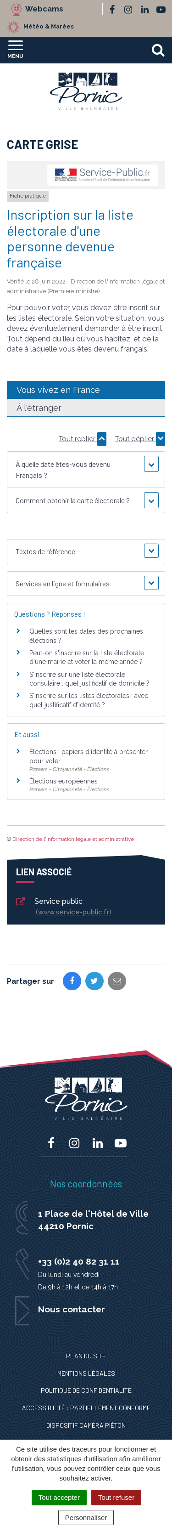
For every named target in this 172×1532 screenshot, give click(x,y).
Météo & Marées (48, 26)
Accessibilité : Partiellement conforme (86, 1408)
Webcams (44, 9)
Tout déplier (140, 439)
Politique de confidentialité (86, 1390)
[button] (86, 470)
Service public (63, 907)
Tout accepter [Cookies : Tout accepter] (59, 1497)
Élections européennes (63, 781)
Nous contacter (71, 1309)
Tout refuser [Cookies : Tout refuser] (116, 1497)
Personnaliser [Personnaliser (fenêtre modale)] (86, 1517)
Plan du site (86, 1356)
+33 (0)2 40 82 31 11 (79, 1261)
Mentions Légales (86, 1373)
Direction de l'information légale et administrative (73, 839)
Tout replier (82, 439)
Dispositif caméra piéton (86, 1425)
